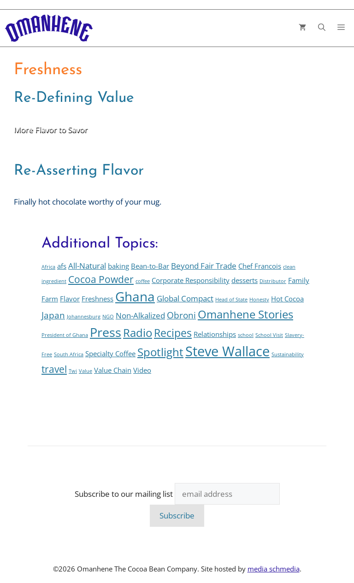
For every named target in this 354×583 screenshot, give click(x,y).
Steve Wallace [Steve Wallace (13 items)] (227, 351)
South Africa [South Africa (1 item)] (68, 354)
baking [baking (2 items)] (118, 266)
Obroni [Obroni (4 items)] (181, 315)
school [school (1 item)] (246, 335)
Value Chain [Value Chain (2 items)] (112, 370)
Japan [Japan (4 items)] (53, 315)
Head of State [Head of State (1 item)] (231, 299)
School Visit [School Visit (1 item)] (269, 335)
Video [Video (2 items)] (142, 370)
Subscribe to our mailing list (124, 494)
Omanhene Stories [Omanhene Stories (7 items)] (245, 314)
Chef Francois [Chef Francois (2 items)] (259, 266)
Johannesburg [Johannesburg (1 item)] (83, 316)
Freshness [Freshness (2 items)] (97, 298)
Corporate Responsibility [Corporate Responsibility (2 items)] (191, 280)
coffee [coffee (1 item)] (143, 281)
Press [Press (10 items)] (105, 332)
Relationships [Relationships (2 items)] (215, 334)
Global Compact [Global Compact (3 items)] (185, 298)
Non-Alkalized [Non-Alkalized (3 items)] (140, 315)
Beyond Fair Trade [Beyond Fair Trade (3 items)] (203, 265)
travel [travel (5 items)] (54, 369)
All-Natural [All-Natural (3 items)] (87, 265)
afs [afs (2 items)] (61, 266)
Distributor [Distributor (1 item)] (273, 281)
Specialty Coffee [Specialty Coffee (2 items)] (110, 353)
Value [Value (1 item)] (85, 371)
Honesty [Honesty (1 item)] (259, 299)
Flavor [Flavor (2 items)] (70, 298)
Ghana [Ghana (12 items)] (135, 296)
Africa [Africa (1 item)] (48, 267)
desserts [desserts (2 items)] (244, 280)
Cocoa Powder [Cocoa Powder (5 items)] (101, 279)
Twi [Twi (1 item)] (73, 371)
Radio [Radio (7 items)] (137, 332)
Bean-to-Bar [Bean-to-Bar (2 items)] (150, 266)
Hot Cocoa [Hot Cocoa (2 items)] (287, 298)
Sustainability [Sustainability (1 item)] (287, 354)
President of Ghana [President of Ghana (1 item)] (64, 335)
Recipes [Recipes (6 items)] (173, 333)
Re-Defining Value (74, 98)
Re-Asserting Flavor (79, 171)
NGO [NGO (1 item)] (108, 316)
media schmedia (274, 568)
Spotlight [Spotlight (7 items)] (160, 352)
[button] (321, 28)
